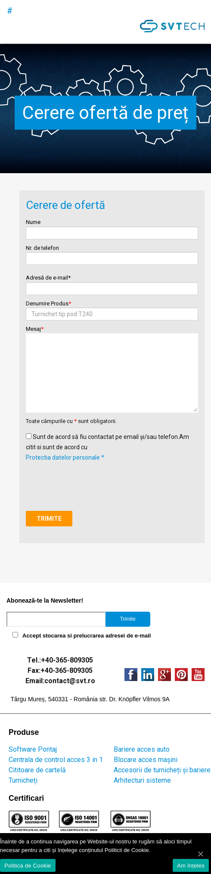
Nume (112, 227)
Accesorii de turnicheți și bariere (162, 770)
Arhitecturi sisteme (142, 780)
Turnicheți (23, 780)
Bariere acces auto (142, 749)
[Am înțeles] (200, 853)
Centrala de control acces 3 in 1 (56, 760)
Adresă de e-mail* (112, 283)
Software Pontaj (33, 749)
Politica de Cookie (27, 865)
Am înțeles (191, 865)
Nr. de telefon (112, 253)
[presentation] (91, 479)
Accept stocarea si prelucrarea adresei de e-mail (86, 635)
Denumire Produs (112, 309)
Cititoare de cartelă (37, 770)
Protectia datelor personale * (65, 457)
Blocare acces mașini (145, 760)
